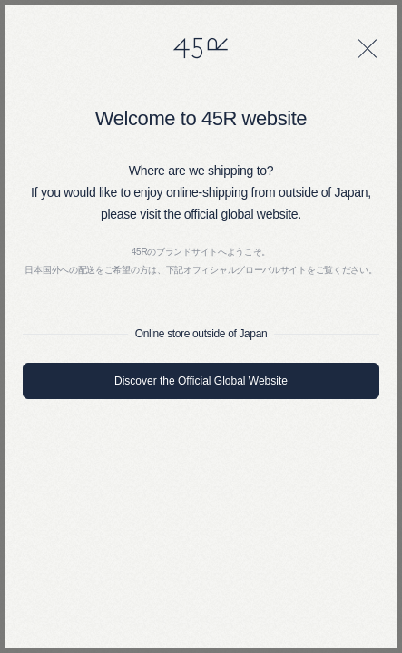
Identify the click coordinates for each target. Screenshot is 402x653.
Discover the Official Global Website (201, 381)
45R (200, 48)
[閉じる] (367, 48)
